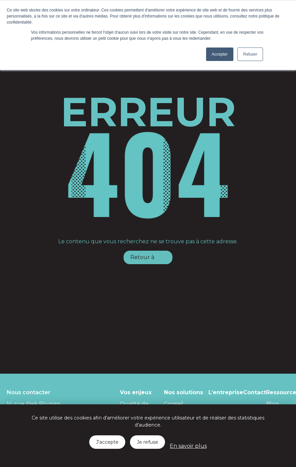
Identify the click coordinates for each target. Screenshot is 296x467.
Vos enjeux (136, 392)
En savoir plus (187, 446)
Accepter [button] (220, 54)
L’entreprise (225, 392)
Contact (254, 392)
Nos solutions (183, 392)
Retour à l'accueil (142, 259)
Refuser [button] (250, 54)
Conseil (173, 404)
